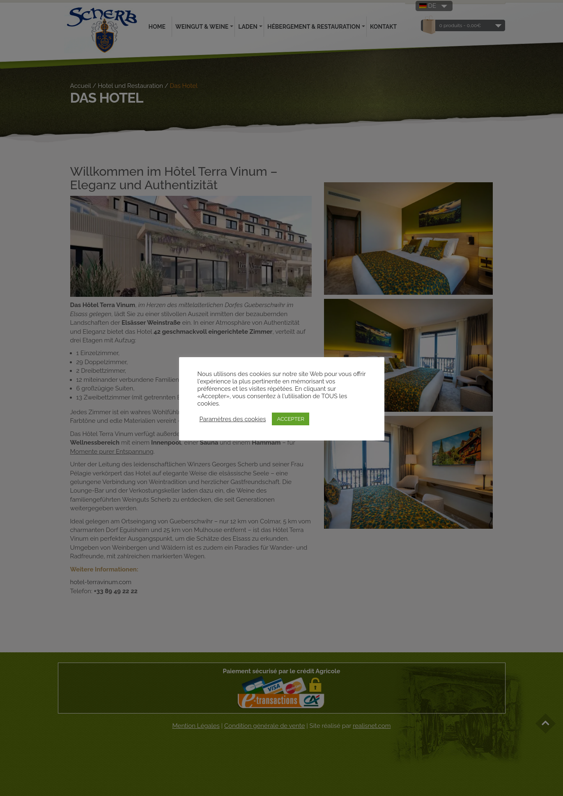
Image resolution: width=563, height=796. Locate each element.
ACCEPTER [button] (290, 419)
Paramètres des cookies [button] (233, 418)
